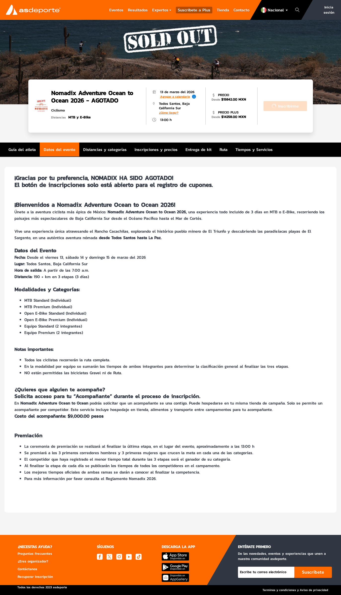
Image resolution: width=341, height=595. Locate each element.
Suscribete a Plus (194, 10)
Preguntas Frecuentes (35, 553)
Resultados (138, 10)
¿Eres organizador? (33, 561)
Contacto (241, 10)
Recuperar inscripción (35, 576)
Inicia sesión (329, 10)
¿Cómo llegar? (168, 113)
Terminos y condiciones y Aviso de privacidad (295, 590)
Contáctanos (27, 569)
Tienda (223, 10)
